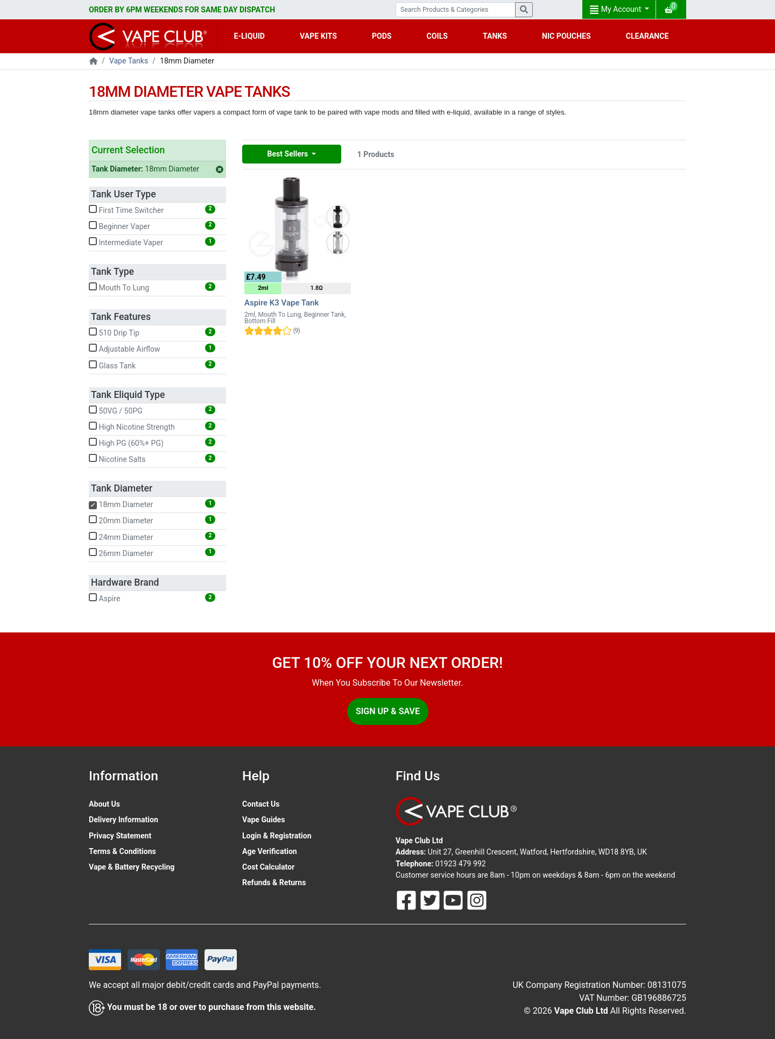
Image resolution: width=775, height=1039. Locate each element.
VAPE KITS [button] (318, 36)
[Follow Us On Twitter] (431, 899)
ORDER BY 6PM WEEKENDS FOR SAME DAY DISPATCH (182, 9)
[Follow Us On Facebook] (407, 899)
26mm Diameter (152, 553)
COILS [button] (437, 36)
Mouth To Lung (152, 287)
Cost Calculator (268, 867)
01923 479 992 (460, 863)
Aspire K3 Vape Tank (281, 303)
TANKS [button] (495, 36)
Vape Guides (263, 819)
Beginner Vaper (152, 226)
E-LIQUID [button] (249, 36)
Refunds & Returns (274, 882)
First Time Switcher (152, 210)
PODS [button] (382, 36)
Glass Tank (152, 365)
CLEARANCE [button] (647, 36)
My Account (616, 10)
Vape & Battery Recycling (131, 867)
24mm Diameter (152, 537)
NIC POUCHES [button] (566, 36)
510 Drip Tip (152, 332)
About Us (104, 804)
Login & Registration (277, 835)
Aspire (152, 598)
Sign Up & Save (388, 711)
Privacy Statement (120, 835)
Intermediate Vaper (152, 242)
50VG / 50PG (152, 410)
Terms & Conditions (122, 851)
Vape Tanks (128, 60)
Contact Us (260, 804)
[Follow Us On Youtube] (454, 899)
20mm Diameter (152, 520)
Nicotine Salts (152, 459)
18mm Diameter (157, 168)
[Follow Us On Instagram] (477, 899)
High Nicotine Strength (152, 426)
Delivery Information (123, 819)
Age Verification (269, 851)
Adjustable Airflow (152, 348)
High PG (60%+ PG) (152, 442)
